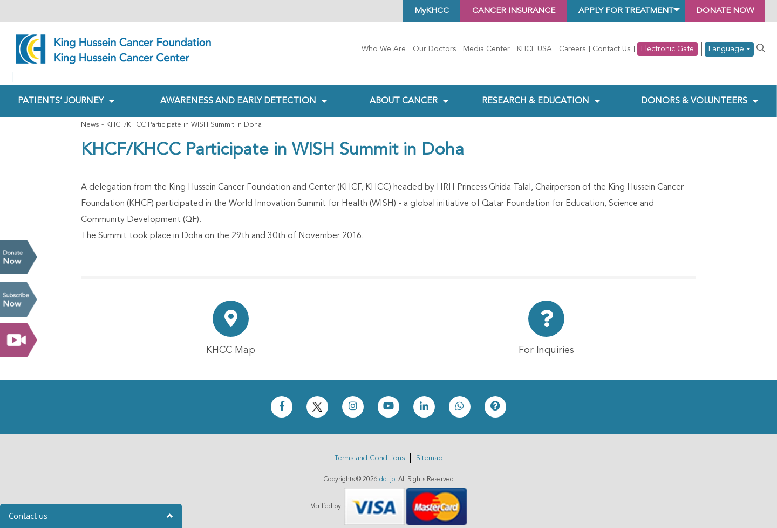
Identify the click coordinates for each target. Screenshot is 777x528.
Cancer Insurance (497, 10)
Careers (572, 49)
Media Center (486, 49)
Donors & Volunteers (694, 92)
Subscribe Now (18, 299)
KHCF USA (534, 49)
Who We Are (384, 49)
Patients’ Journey (60, 92)
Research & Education (535, 92)
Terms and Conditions (370, 449)
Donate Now (18, 257)
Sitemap (429, 449)
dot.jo (387, 470)
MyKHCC (411, 10)
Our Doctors (434, 49)
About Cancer (403, 92)
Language (729, 49)
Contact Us (611, 49)
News (90, 116)
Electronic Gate (667, 49)
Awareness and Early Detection (238, 92)
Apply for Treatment (615, 10)
